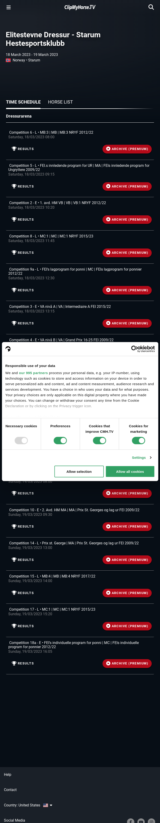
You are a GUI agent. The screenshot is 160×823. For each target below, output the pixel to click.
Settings (139, 457)
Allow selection (79, 472)
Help (7, 774)
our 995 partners (33, 373)
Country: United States (28, 805)
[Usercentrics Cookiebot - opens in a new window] (134, 348)
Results (23, 149)
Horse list (60, 102)
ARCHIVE (127, 149)
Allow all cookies (130, 472)
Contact (10, 790)
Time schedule (23, 102)
